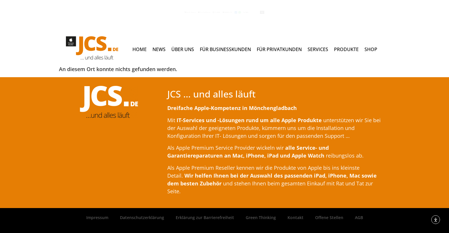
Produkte (346, 49)
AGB (359, 217)
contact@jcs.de (170, 12)
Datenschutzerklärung (142, 217)
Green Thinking (261, 217)
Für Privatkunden (279, 49)
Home (139, 49)
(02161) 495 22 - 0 (131, 12)
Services (318, 49)
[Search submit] (329, 12)
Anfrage (203, 12)
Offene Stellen (329, 217)
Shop (370, 49)
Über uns (182, 49)
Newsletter (235, 12)
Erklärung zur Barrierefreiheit (205, 217)
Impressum (97, 217)
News (159, 49)
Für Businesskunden (225, 49)
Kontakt (295, 217)
